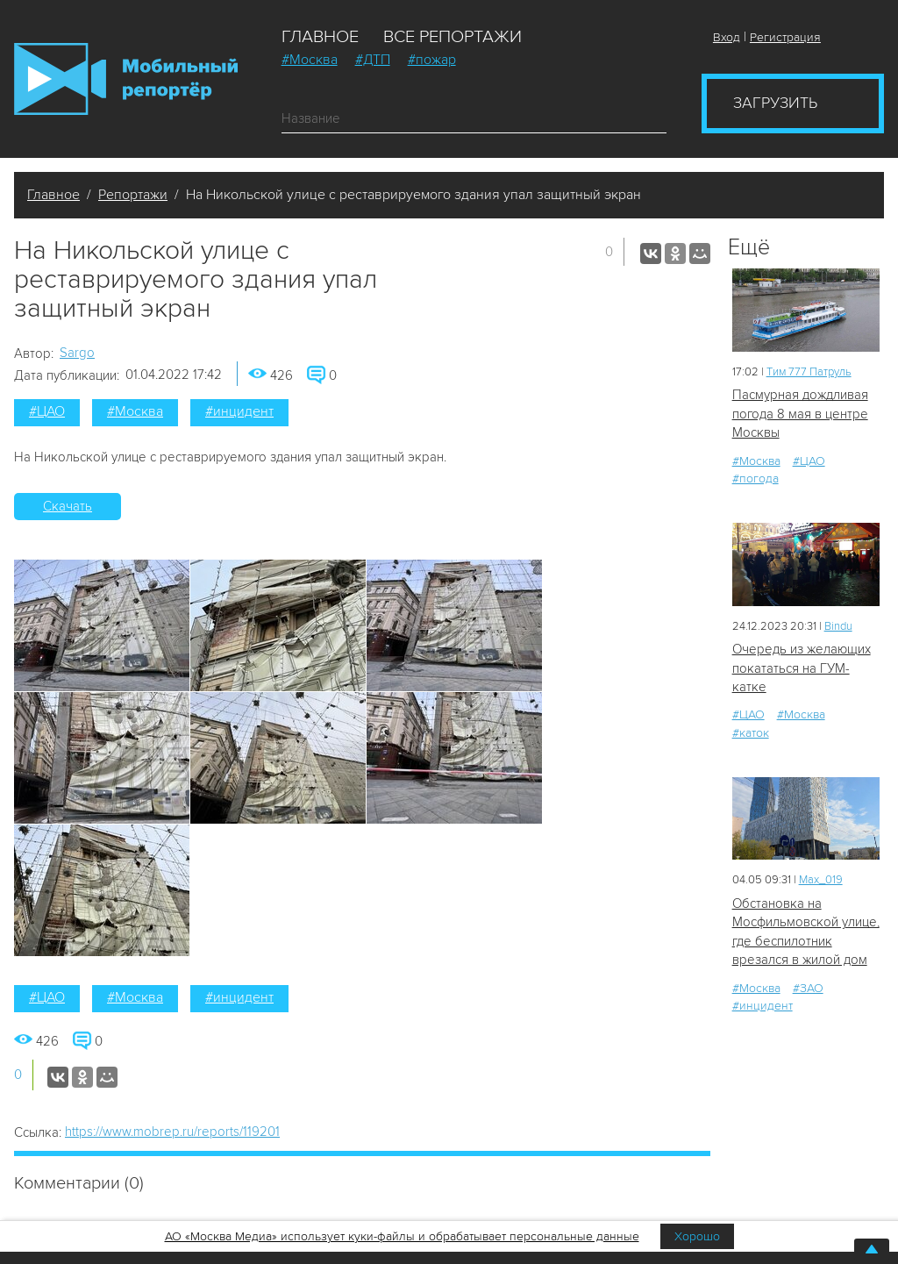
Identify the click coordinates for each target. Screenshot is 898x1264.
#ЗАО (808, 988)
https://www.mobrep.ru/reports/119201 (172, 1131)
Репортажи (132, 195)
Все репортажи (452, 36)
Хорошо (697, 1236)
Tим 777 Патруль (809, 372)
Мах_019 (821, 880)
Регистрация (785, 37)
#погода (755, 478)
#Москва (310, 59)
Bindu (838, 626)
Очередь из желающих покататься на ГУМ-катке (801, 668)
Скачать (67, 506)
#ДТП (372, 59)
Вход (726, 37)
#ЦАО (47, 411)
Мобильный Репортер (126, 79)
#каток (750, 732)
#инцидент (239, 411)
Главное (320, 36)
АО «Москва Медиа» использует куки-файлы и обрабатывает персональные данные (402, 1236)
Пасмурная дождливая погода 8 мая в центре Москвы (800, 413)
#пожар (432, 59)
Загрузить (775, 102)
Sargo (77, 353)
